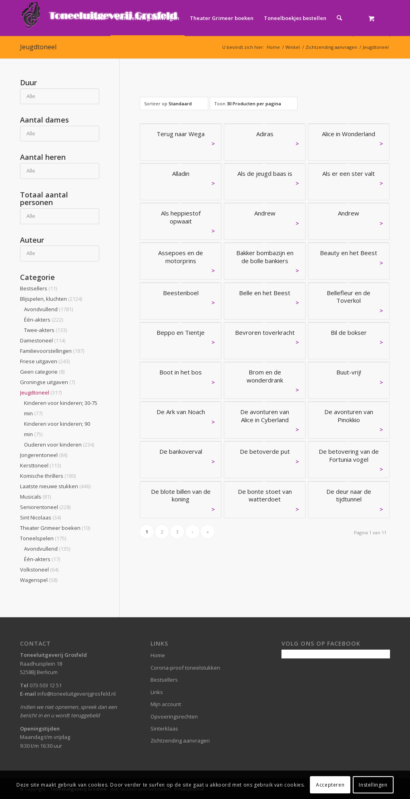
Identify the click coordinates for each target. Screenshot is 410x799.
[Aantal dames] (59, 133)
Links (157, 692)
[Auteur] (59, 253)
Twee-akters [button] (45, 330)
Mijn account (166, 704)
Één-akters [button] (43, 319)
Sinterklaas (164, 728)
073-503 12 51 (46, 685)
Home (158, 655)
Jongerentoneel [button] (43, 455)
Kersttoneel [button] (40, 465)
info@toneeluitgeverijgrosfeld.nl (76, 693)
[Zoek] (339, 18)
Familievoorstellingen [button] (52, 350)
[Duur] (59, 96)
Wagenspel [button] (38, 580)
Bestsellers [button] (38, 288)
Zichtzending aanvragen (180, 740)
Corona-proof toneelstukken (185, 667)
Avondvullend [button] (48, 309)
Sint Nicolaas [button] (40, 517)
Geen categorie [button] (42, 371)
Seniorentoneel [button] (45, 507)
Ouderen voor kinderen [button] (59, 444)
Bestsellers (164, 679)
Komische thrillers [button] (48, 475)
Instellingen (373, 784)
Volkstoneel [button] (39, 569)
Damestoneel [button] (42, 340)
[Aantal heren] (59, 171)
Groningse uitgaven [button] (47, 382)
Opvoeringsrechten (174, 716)
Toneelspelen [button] (43, 538)
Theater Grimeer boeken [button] (55, 527)
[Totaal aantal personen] (59, 216)
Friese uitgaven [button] (45, 361)
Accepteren (330, 784)
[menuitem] (98, 18)
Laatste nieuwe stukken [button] (55, 486)
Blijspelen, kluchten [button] (51, 298)
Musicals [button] (35, 496)
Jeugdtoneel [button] (41, 392)
